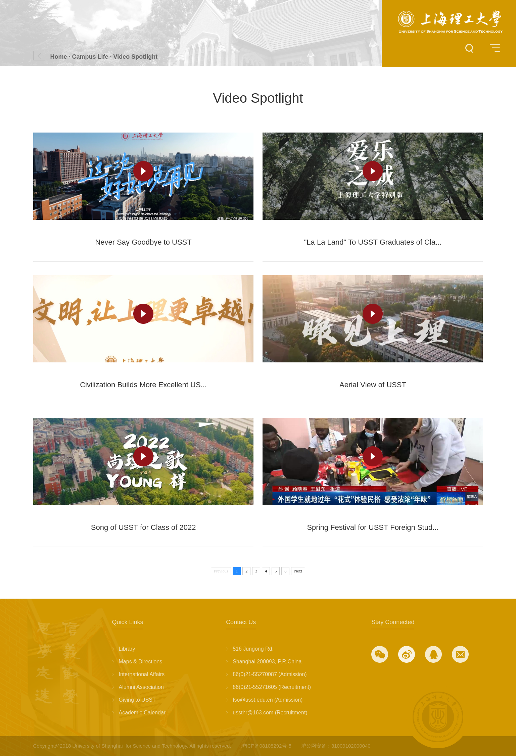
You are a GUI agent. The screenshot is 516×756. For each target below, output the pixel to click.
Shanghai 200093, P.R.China (267, 661)
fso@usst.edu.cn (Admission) (267, 700)
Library (127, 649)
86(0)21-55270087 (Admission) (270, 674)
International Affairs (142, 674)
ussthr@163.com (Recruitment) (270, 712)
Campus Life (90, 56)
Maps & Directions (140, 661)
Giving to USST (137, 700)
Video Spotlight (135, 56)
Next (298, 571)
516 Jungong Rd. (253, 649)
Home (58, 56)
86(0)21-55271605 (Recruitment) (272, 687)
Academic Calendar (142, 712)
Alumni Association (141, 687)
